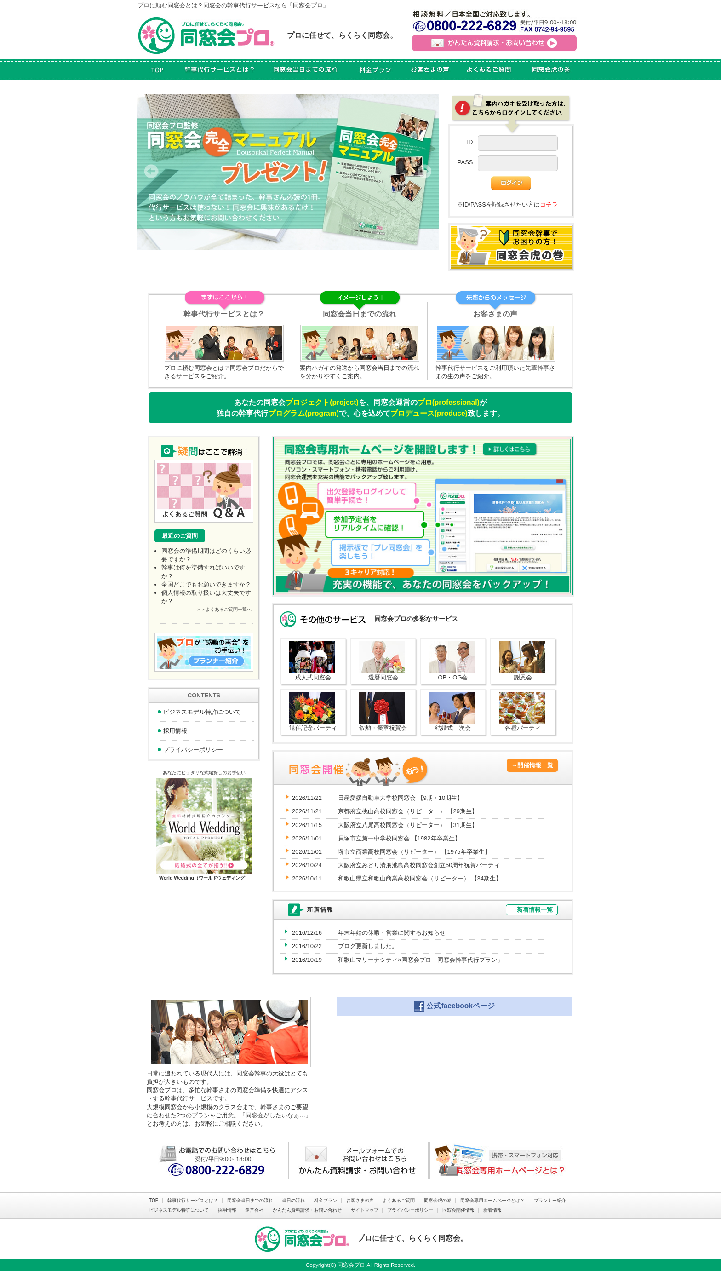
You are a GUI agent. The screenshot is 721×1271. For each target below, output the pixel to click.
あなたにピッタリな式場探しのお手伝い (204, 772)
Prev (151, 172)
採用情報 (175, 730)
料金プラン (325, 1200)
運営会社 (254, 1210)
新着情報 (492, 1210)
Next (425, 172)
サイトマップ (364, 1210)
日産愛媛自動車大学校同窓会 (400, 797)
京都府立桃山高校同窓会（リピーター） (408, 811)
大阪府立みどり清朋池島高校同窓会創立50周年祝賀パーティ (419, 865)
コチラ (549, 204)
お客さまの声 (360, 1200)
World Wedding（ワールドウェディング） (204, 877)
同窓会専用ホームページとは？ (492, 1200)
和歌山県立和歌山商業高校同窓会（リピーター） (420, 878)
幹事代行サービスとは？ (192, 1200)
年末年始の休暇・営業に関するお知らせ (392, 932)
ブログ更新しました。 (368, 946)
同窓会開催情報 (458, 1210)
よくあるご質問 (399, 1200)
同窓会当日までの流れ (250, 1200)
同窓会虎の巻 (438, 1200)
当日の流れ (293, 1200)
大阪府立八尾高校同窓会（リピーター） (408, 825)
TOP (153, 1200)
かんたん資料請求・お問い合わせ (307, 1210)
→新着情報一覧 (532, 909)
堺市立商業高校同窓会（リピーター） (414, 851)
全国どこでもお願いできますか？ (206, 584)
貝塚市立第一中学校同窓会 (399, 838)
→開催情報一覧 (532, 765)
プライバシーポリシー (193, 749)
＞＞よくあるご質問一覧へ (224, 609)
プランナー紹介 (550, 1200)
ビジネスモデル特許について (202, 711)
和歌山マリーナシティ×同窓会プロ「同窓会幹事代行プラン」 (420, 959)
